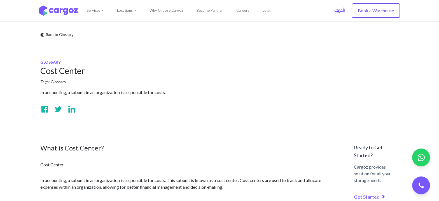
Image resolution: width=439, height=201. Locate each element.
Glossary (58, 81)
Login (267, 10)
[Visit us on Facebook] (44, 109)
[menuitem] (166, 11)
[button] (95, 11)
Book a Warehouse (376, 10)
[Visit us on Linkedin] (71, 109)
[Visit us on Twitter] (58, 109)
